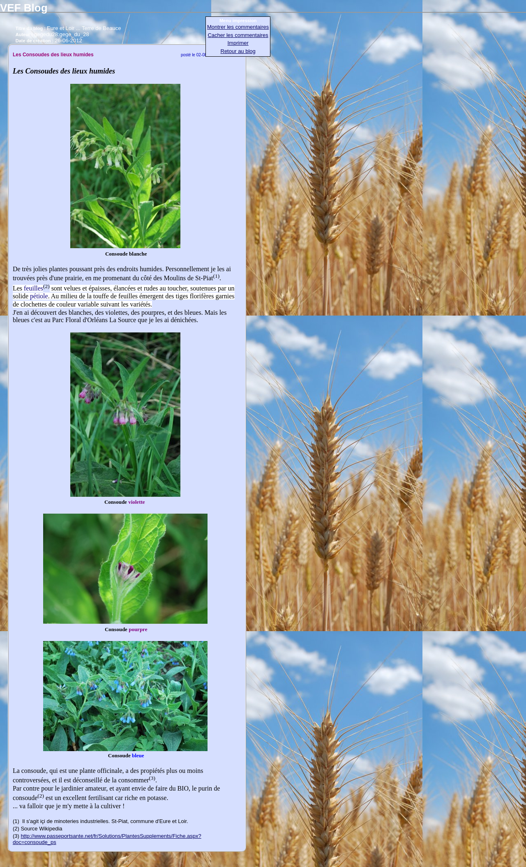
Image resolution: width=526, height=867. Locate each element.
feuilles (33, 288)
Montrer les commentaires (238, 27)
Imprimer (238, 43)
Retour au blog (238, 51)
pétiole (39, 296)
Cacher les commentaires (238, 35)
